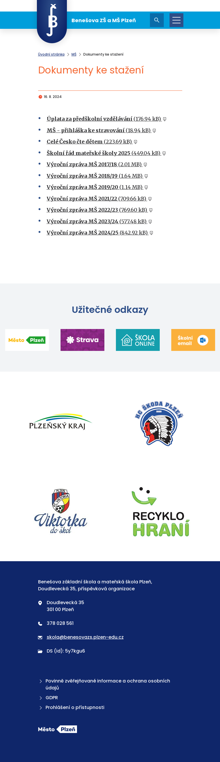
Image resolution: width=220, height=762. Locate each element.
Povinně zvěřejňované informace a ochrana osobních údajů (104, 684)
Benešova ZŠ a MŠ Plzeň (86, 20)
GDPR (48, 697)
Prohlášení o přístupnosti (71, 707)
